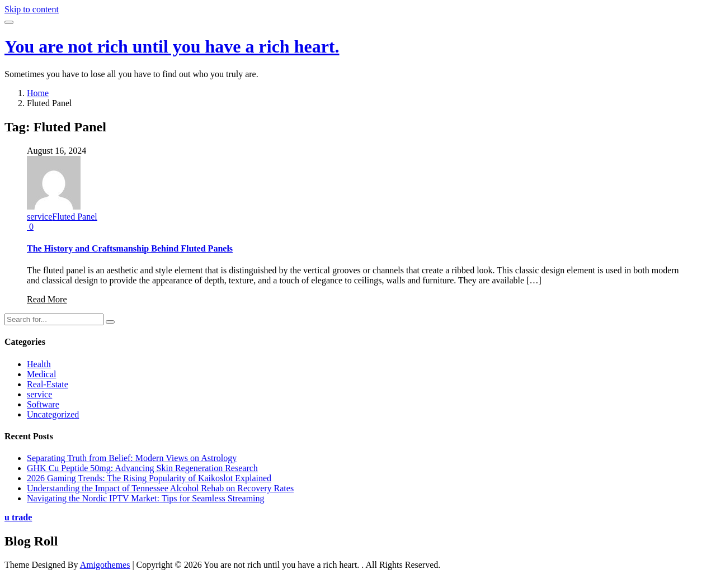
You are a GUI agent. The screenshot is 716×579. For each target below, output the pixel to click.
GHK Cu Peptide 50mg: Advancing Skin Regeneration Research (142, 468)
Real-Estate (47, 384)
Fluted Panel (74, 216)
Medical (41, 374)
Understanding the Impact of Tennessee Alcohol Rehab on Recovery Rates (160, 488)
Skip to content (31, 9)
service (39, 216)
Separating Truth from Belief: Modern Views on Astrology (132, 458)
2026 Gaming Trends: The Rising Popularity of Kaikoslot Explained (149, 478)
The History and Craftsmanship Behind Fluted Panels (130, 248)
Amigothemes (105, 564)
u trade (18, 517)
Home (38, 93)
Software (43, 404)
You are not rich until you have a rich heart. (172, 46)
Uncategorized (53, 414)
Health (39, 364)
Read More (47, 299)
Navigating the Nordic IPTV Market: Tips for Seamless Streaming (146, 498)
